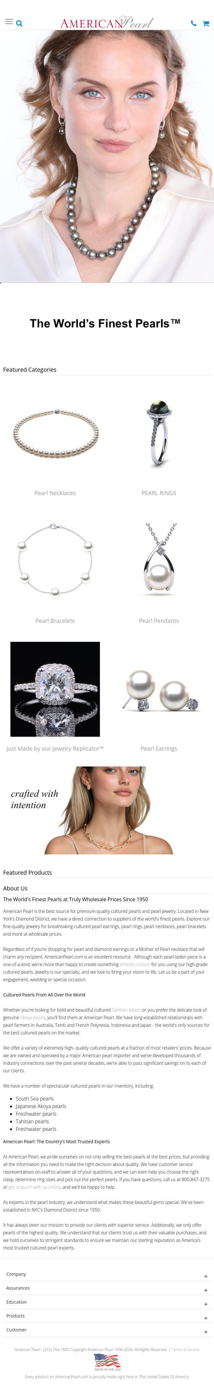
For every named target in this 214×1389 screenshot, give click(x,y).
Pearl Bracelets (55, 620)
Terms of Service (185, 1349)
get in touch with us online (35, 1187)
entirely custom (135, 964)
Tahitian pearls (126, 1010)
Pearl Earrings (159, 748)
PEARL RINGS (159, 493)
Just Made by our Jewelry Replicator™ (55, 748)
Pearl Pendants (159, 620)
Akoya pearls (32, 1017)
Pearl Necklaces (55, 493)
